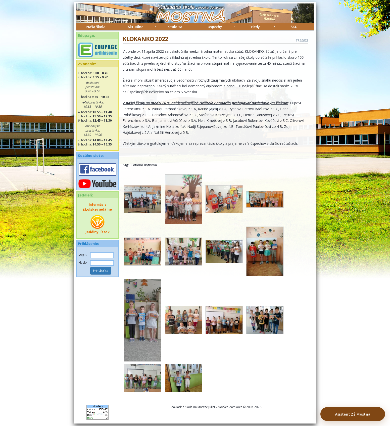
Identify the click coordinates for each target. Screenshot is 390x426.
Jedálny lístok (97, 224)
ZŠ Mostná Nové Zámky (185, 18)
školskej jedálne (97, 207)
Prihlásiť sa (100, 271)
